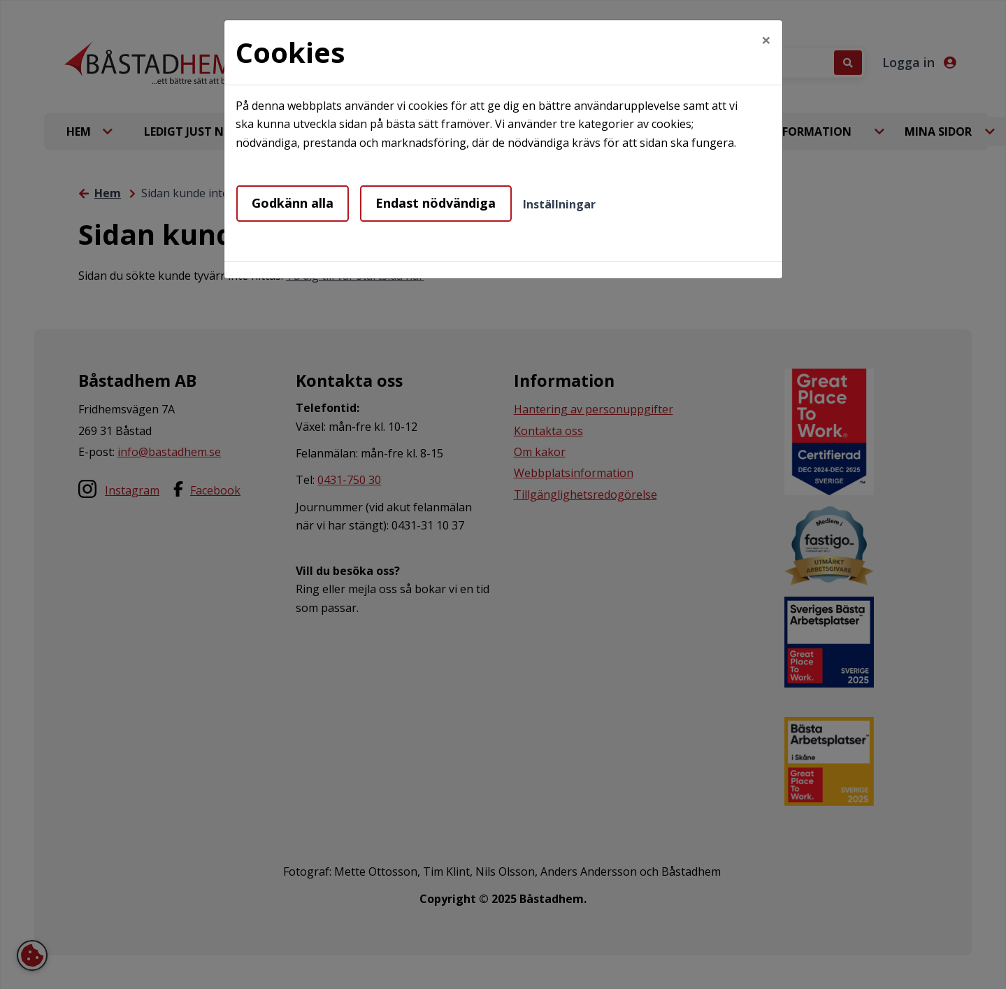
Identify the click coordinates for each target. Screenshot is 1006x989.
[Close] (766, 39)
